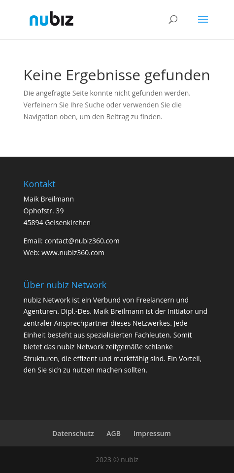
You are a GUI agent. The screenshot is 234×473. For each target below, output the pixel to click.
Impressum (152, 433)
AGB (113, 433)
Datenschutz (73, 433)
